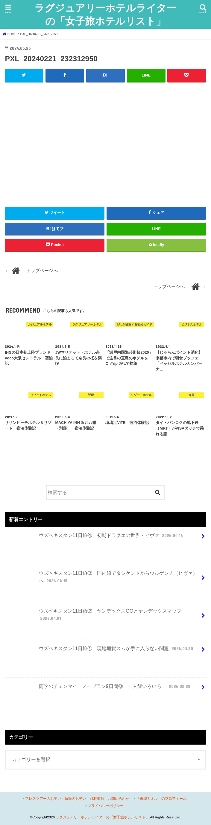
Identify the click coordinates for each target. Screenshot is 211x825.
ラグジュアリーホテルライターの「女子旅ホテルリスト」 (105, 14)
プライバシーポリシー (106, 805)
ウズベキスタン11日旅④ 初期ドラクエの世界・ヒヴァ (95, 538)
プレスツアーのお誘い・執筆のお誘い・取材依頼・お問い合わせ (77, 798)
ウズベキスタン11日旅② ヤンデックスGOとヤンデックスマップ (93, 617)
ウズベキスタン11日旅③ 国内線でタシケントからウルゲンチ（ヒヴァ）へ (102, 579)
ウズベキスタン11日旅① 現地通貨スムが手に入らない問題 (100, 651)
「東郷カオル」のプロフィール (161, 798)
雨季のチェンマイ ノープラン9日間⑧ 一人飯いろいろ (99, 688)
